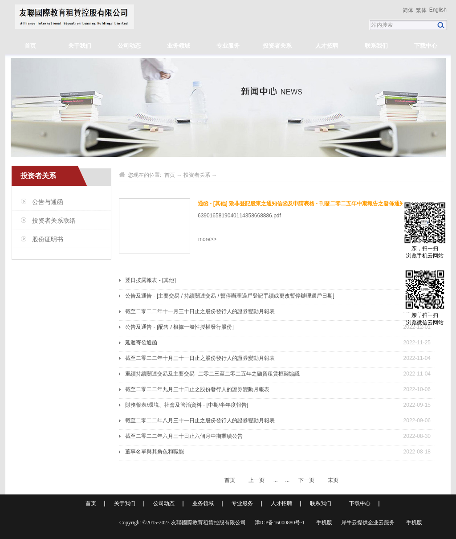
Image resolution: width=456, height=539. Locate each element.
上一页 (256, 480)
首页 (30, 45)
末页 (333, 480)
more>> (207, 239)
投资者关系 (196, 175)
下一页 (306, 480)
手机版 (323, 522)
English (438, 10)
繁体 (421, 10)
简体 (408, 10)
